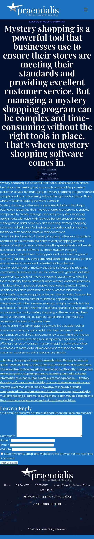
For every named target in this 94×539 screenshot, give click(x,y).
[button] (86, 9)
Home (7, 489)
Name (5, 444)
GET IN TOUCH (47, 494)
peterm (51, 169)
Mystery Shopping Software (47, 21)
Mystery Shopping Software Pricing (72, 489)
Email (4, 449)
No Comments (48, 178)
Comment (8, 440)
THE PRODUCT (41, 489)
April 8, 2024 (49, 174)
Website (5, 453)
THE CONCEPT (22, 489)
